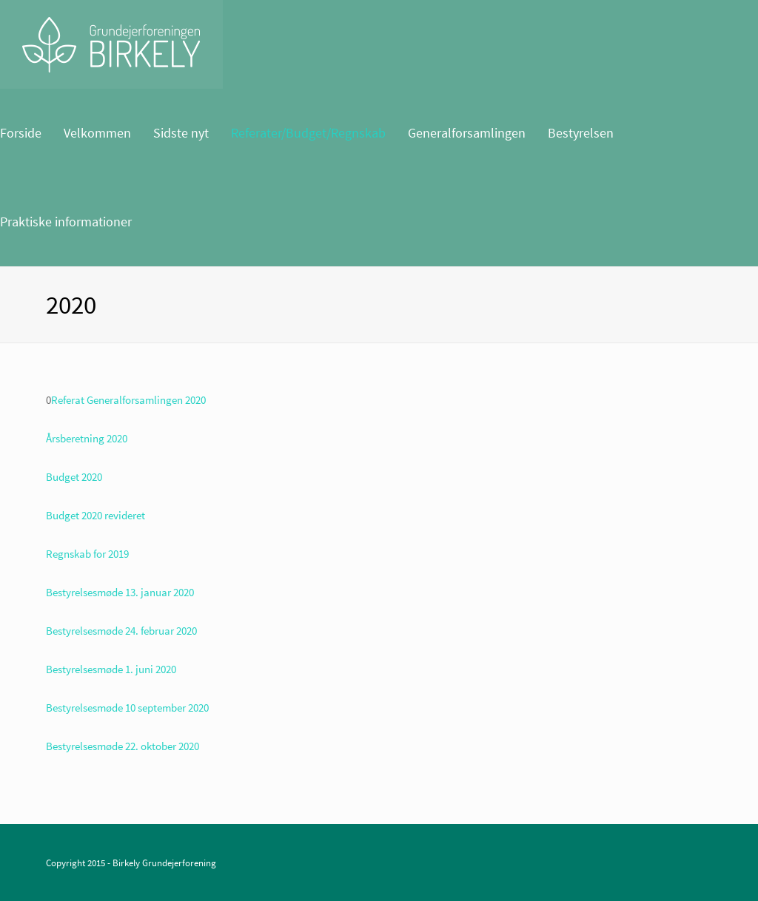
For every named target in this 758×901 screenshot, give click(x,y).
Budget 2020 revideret (95, 515)
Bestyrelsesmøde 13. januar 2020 (120, 592)
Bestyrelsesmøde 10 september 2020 (127, 708)
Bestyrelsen (581, 132)
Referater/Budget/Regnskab (308, 132)
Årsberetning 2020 (86, 438)
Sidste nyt (181, 132)
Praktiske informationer (66, 221)
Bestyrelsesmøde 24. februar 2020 (121, 631)
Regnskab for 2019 (87, 554)
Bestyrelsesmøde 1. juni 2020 (111, 669)
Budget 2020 (74, 477)
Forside (20, 132)
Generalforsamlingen (467, 132)
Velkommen (97, 132)
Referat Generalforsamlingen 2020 (128, 400)
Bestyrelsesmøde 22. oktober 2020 (122, 746)
